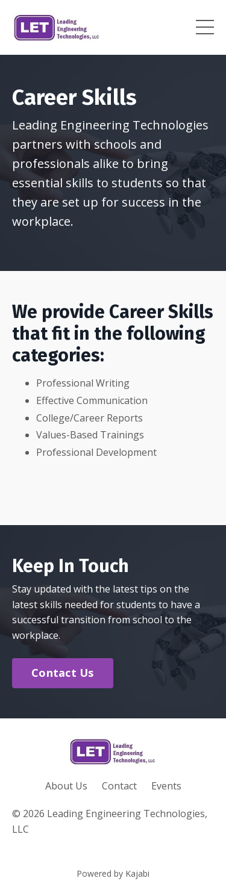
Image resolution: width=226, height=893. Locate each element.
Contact (119, 785)
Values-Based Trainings (90, 434)
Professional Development (96, 452)
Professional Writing (83, 383)
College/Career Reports (89, 418)
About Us (66, 785)
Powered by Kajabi (113, 873)
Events (166, 785)
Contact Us (62, 672)
